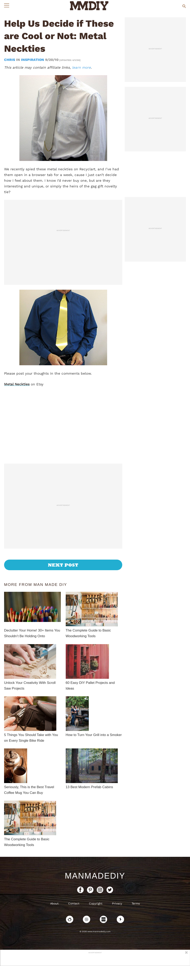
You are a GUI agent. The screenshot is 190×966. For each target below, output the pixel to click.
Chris (10, 60)
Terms (136, 903)
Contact (73, 903)
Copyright (95, 903)
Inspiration (32, 60)
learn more (81, 67)
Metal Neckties (17, 384)
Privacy (117, 903)
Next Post (63, 565)
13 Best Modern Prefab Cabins (89, 787)
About (54, 903)
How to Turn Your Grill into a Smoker (94, 735)
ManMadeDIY (95, 875)
